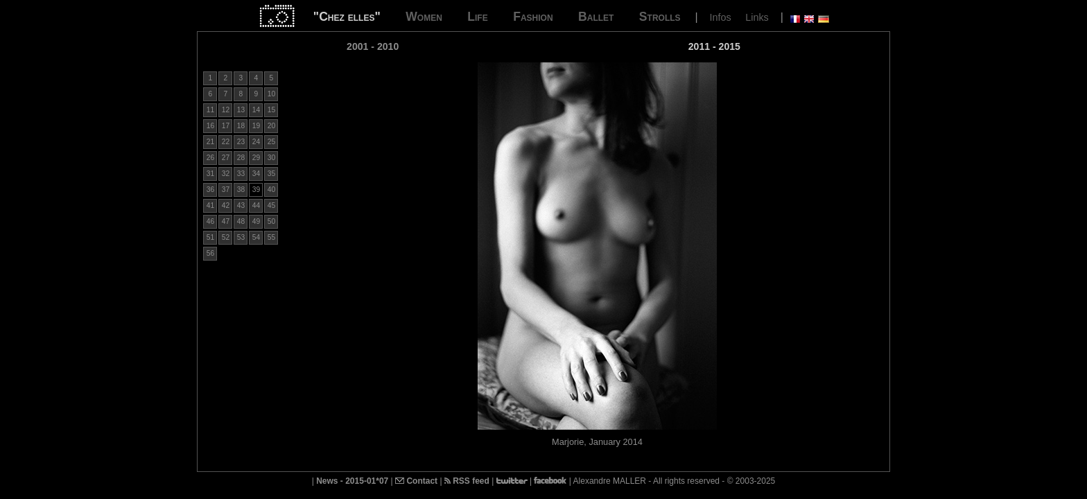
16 (210, 126)
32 (225, 173)
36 (210, 189)
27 (225, 157)
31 (210, 173)
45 (271, 205)
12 (225, 110)
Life (477, 17)
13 (241, 110)
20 (271, 126)
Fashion (533, 17)
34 (256, 173)
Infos (720, 17)
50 (271, 221)
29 (256, 157)
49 (256, 221)
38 (241, 189)
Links (757, 17)
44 (256, 205)
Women (424, 17)
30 (271, 157)
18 (241, 126)
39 (256, 189)
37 (225, 189)
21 (210, 142)
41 (210, 205)
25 (271, 142)
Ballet (596, 17)
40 (271, 189)
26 (210, 157)
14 (256, 110)
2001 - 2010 (373, 46)
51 (210, 237)
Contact (416, 481)
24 (256, 142)
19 (256, 126)
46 (210, 221)
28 (241, 157)
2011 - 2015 (714, 46)
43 (241, 205)
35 (271, 173)
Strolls (660, 17)
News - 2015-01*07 (352, 481)
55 (271, 237)
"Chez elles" (347, 17)
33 (241, 173)
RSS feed (466, 481)
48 (241, 221)
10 (271, 94)
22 (225, 142)
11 (210, 110)
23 (241, 142)
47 (225, 221)
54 (256, 237)
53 (241, 237)
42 (225, 205)
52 (225, 237)
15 (271, 110)
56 (210, 253)
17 (225, 126)
